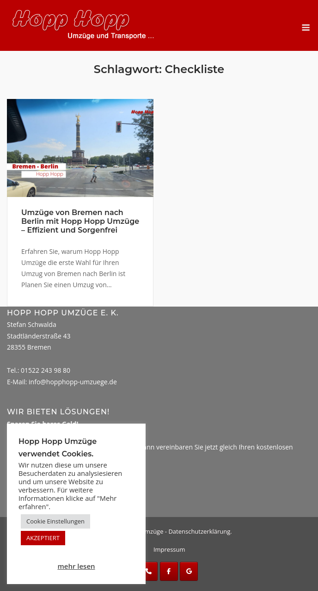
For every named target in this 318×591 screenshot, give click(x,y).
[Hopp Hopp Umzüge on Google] (189, 571)
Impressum (169, 549)
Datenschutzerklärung (199, 531)
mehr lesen (76, 566)
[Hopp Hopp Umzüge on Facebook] (169, 571)
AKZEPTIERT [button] (43, 538)
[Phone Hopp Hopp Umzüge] (149, 571)
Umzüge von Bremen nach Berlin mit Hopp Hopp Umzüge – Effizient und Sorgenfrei (80, 221)
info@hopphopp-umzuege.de (73, 381)
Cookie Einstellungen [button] (55, 521)
